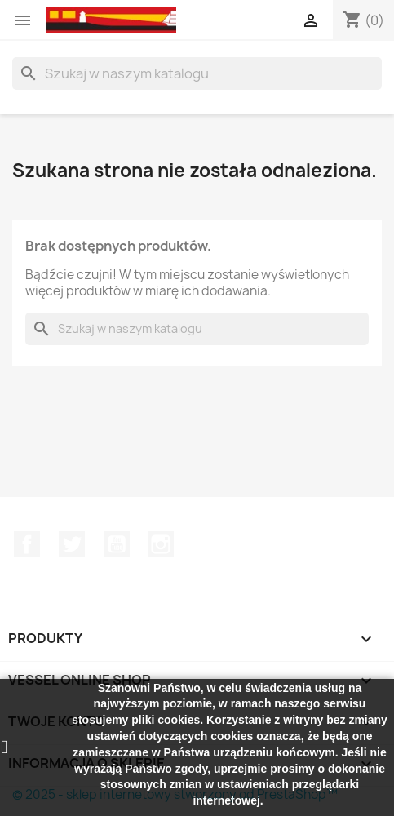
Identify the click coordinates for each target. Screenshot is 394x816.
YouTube (117, 544)
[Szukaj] (197, 73)
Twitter (72, 544)
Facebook (27, 544)
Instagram (161, 544)
